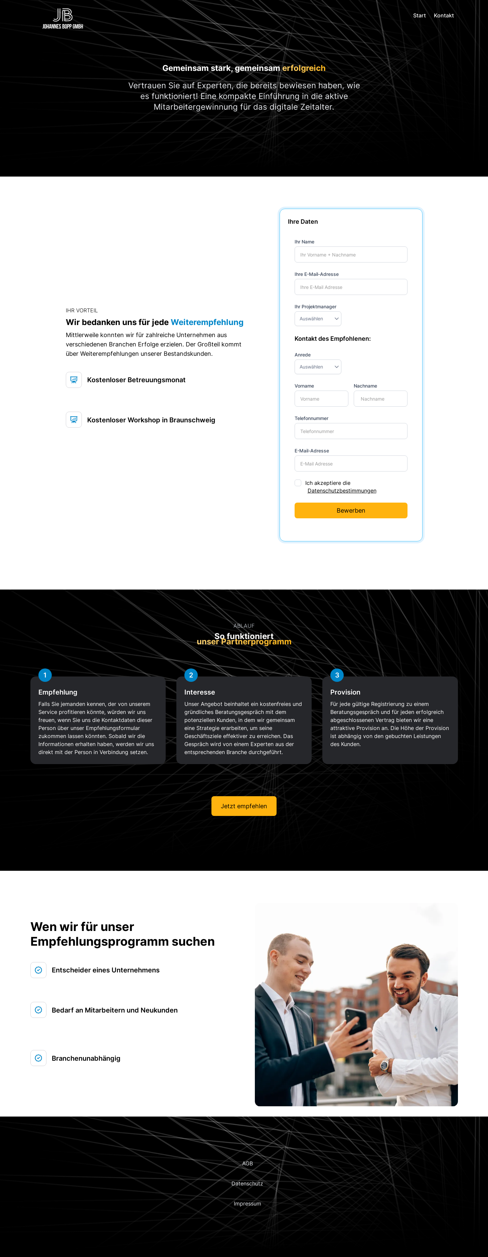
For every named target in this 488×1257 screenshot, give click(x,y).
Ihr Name (304, 241)
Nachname (365, 386)
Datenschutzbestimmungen (342, 490)
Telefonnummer (311, 418)
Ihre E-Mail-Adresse (317, 274)
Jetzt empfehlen (244, 806)
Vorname (304, 386)
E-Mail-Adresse (312, 450)
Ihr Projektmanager (315, 306)
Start (419, 15)
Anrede (303, 354)
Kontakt (444, 15)
